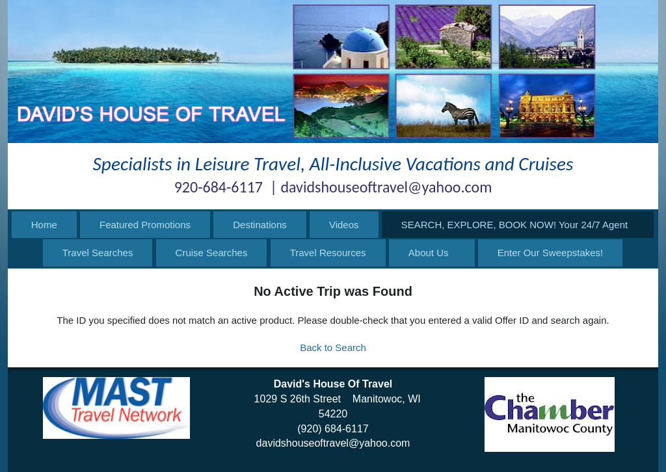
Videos (344, 224)
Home (44, 224)
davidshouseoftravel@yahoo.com (333, 443)
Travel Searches (97, 252)
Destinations (260, 224)
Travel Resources (328, 252)
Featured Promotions (145, 224)
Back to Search (333, 347)
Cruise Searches (212, 252)
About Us (428, 252)
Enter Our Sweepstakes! (551, 252)
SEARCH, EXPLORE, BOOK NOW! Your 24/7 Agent (514, 224)
